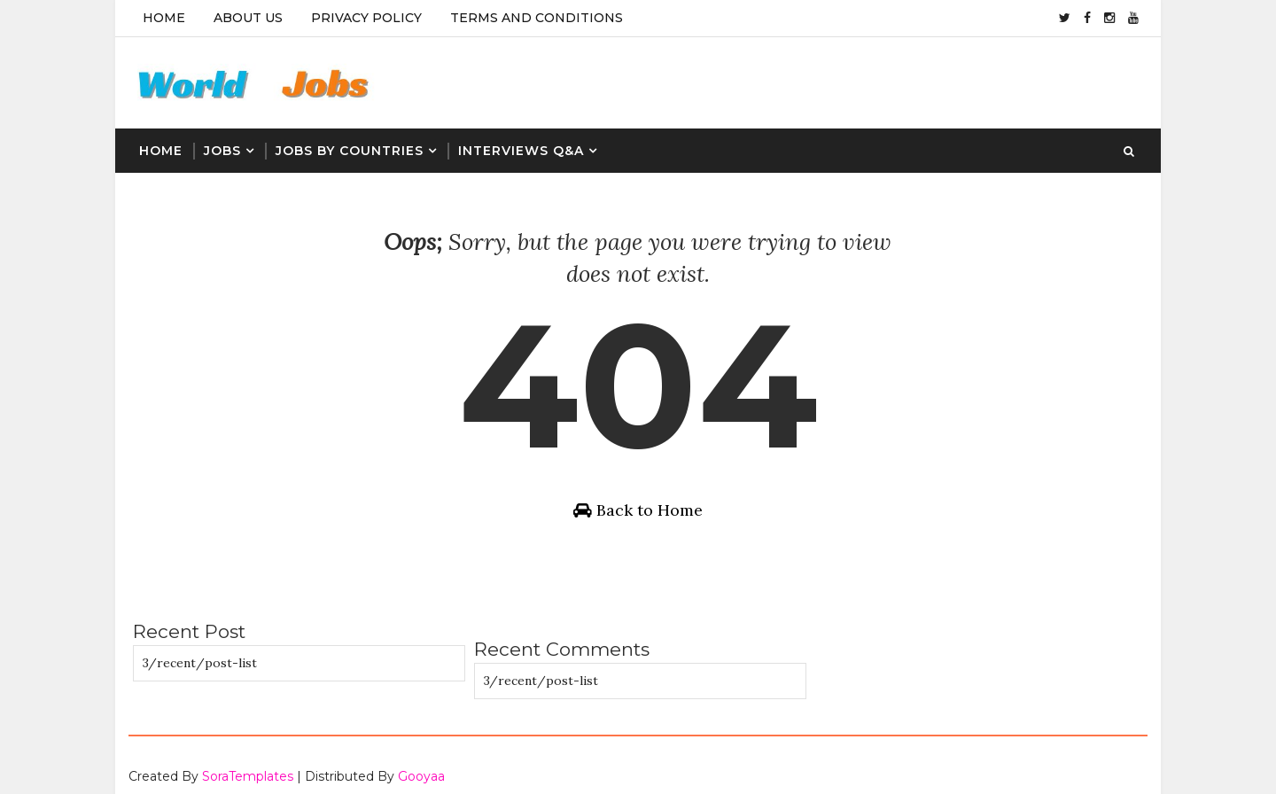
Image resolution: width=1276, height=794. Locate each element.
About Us (248, 18)
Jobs (222, 151)
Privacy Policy (366, 18)
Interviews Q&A (521, 151)
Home (164, 18)
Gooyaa (421, 763)
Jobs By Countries (350, 151)
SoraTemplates (247, 763)
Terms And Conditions (536, 18)
